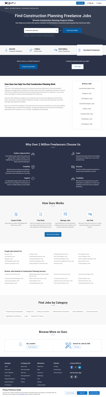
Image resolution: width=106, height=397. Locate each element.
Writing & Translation (43, 311)
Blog (38, 369)
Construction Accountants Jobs (62, 274)
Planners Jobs (8, 254)
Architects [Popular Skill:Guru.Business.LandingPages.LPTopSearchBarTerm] (33, 35)
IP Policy (56, 366)
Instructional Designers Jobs (12, 281)
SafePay (23, 378)
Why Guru (23, 372)
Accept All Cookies (94, 393)
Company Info (25, 363)
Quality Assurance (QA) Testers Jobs (63, 281)
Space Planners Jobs (83, 261)
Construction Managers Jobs (85, 274)
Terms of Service (58, 372)
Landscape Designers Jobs (36, 259)
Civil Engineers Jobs (10, 256)
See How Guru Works (53, 234)
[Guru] (10, 3)
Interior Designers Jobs (84, 256)
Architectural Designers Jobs (61, 259)
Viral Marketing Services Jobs (85, 283)
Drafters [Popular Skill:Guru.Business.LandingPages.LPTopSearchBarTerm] (40, 35)
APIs (38, 378)
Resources (40, 363)
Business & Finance (92, 311)
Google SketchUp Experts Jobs (37, 256)
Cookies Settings (70, 393)
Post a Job (80, 3)
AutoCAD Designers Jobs (86, 103)
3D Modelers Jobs (86, 119)
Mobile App (40, 375)
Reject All (82, 393)
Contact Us (40, 372)
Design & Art (30, 311)
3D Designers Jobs (86, 98)
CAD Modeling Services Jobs (12, 261)
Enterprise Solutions (10, 378)
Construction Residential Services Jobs (64, 261)
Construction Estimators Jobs (12, 274)
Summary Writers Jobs (84, 278)
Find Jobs (77, 66)
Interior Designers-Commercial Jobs (38, 263)
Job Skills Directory (15, 8)
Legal (26, 316)
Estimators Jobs (58, 263)
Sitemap (39, 382)
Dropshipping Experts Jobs (36, 283)
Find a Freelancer (9, 372)
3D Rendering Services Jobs (61, 254)
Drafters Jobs (87, 109)
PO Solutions (8, 385)
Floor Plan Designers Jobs (60, 256)
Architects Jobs (33, 254)
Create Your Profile (28, 66)
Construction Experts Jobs (87, 88)
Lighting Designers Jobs (11, 283)
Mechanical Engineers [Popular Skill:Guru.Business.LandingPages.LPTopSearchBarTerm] (48, 35)
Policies (56, 363)
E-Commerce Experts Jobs (60, 278)
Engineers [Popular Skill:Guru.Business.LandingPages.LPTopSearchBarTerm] (27, 35)
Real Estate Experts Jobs (84, 281)
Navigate (8, 363)
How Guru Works (25, 369)
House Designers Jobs (35, 281)
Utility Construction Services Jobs (37, 278)
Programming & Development (14, 311)
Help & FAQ (40, 366)
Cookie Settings (41, 385)
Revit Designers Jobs (83, 254)
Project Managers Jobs (84, 263)
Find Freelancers (32, 347)
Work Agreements (25, 375)
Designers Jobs (86, 93)
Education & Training (37, 316)
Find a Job (7, 375)
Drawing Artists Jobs (87, 114)
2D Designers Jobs (86, 124)
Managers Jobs (9, 259)
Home (6, 8)
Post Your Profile (72, 30)
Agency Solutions (9, 382)
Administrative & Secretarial (61, 311)
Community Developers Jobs (61, 283)
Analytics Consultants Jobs (12, 263)
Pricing (23, 382)
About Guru (24, 366)
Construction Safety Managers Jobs (14, 278)
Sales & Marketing (77, 311)
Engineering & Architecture (13, 316)
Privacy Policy (57, 369)
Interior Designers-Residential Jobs (87, 259)
